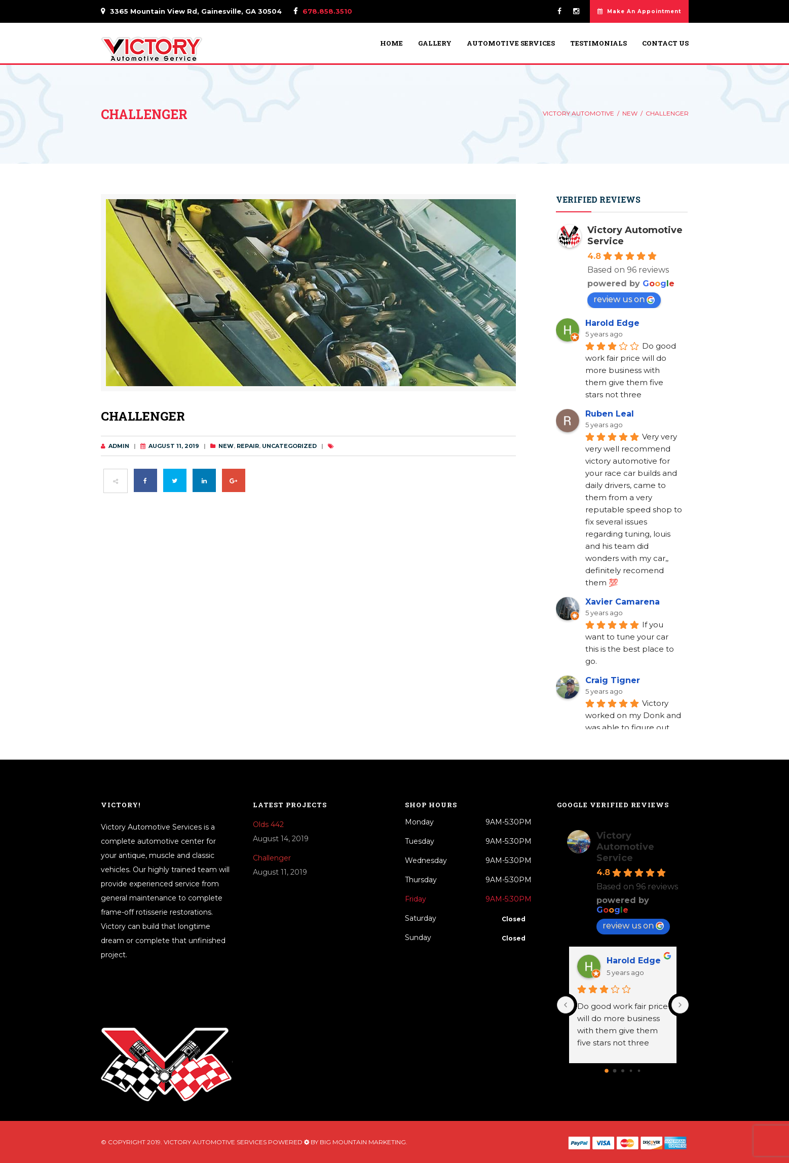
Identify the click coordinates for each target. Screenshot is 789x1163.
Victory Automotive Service (625, 847)
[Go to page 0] (607, 1071)
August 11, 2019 (173, 445)
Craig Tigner (612, 680)
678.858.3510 (327, 11)
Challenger (272, 857)
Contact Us (665, 43)
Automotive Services (511, 43)
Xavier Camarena (622, 602)
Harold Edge (612, 323)
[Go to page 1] (614, 1070)
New (629, 113)
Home (391, 43)
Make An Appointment (639, 11)
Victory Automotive (578, 113)
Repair (248, 445)
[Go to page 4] (638, 1070)
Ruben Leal (609, 414)
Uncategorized (289, 445)
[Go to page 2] (622, 1070)
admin (118, 445)
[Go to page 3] (630, 1070)
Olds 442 (268, 824)
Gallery (435, 43)
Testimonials (598, 43)
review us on (624, 299)
